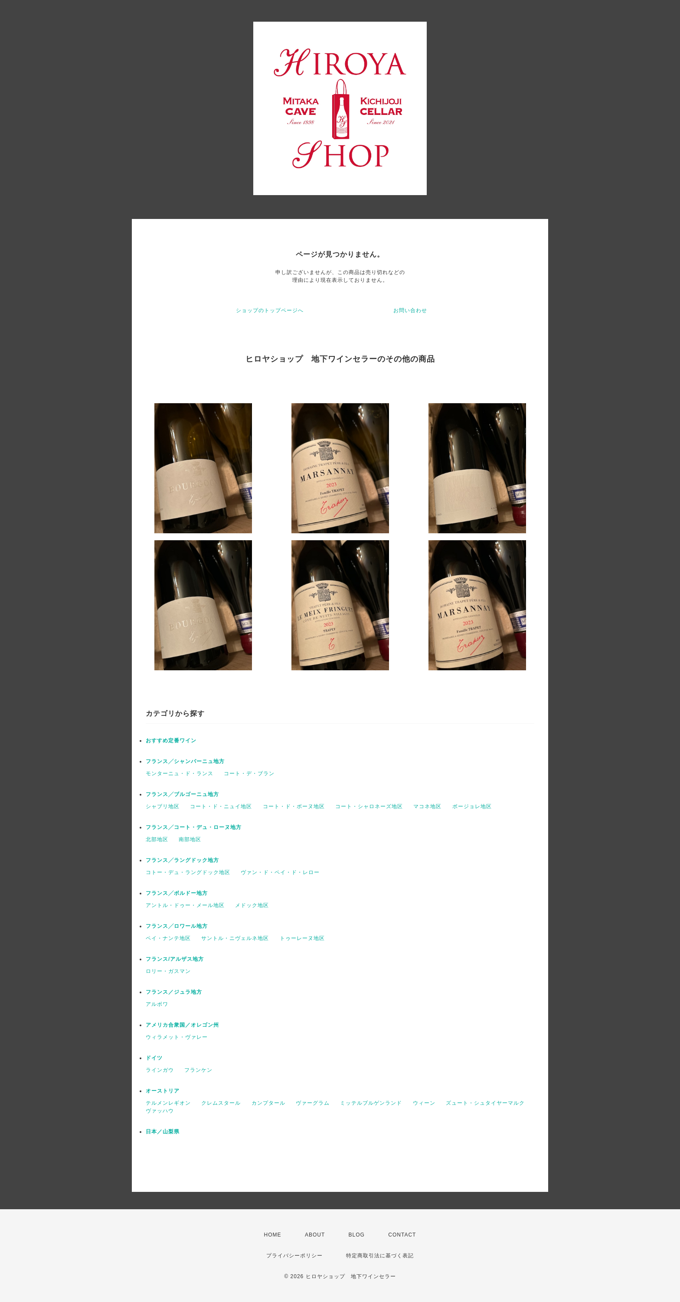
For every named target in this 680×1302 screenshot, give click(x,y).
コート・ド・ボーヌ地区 (294, 806)
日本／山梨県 (163, 1132)
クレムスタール (221, 1103)
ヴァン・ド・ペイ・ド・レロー (280, 872)
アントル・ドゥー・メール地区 (185, 905)
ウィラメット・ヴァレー (177, 1037)
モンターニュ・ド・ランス (179, 773)
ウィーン (424, 1103)
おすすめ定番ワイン (171, 740)
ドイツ (154, 1058)
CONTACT (402, 1235)
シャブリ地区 (163, 806)
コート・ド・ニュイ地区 (221, 806)
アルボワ (157, 1004)
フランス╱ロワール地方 (177, 926)
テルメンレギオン (168, 1103)
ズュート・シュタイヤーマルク (485, 1103)
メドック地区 (252, 905)
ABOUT (315, 1235)
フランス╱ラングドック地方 (182, 860)
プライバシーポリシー (294, 1256)
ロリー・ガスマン (168, 971)
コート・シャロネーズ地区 (369, 806)
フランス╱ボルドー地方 (177, 893)
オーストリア (163, 1091)
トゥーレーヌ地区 (302, 938)
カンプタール (268, 1103)
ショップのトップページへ (270, 310)
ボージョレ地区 (472, 806)
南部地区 (190, 839)
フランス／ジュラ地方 (174, 992)
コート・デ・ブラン (249, 773)
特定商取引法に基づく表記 (380, 1256)
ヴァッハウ (160, 1111)
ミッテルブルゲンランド (371, 1103)
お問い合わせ (410, 310)
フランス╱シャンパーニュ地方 (185, 761)
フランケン (198, 1070)
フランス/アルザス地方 (175, 959)
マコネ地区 (427, 806)
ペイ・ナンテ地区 (168, 938)
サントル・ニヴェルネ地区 (235, 938)
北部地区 (157, 839)
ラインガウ (160, 1070)
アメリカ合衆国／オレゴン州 (182, 1025)
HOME (272, 1235)
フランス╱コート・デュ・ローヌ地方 (194, 827)
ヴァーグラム (313, 1103)
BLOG (357, 1235)
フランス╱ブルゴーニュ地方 (182, 794)
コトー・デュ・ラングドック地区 (188, 872)
